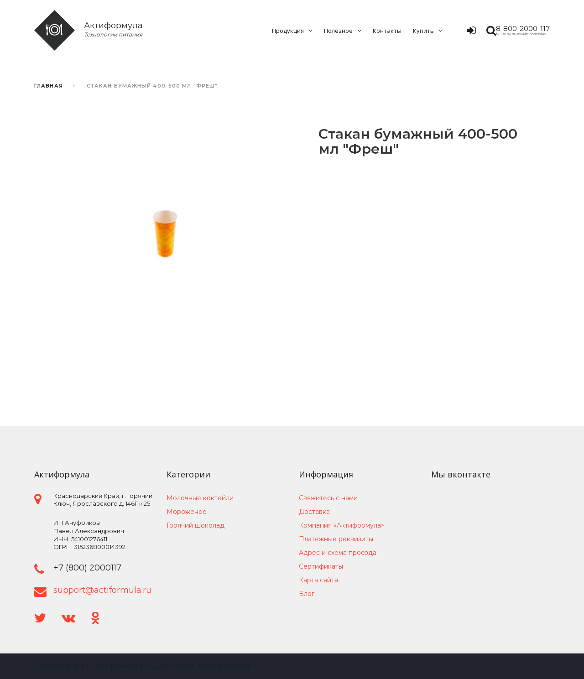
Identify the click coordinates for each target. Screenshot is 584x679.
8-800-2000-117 (523, 28)
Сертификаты (321, 566)
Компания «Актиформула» (341, 525)
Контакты (387, 30)
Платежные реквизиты (336, 539)
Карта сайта (318, 580)
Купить (423, 30)
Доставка (314, 512)
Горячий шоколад (195, 525)
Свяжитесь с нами (328, 498)
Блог (306, 594)
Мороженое (187, 512)
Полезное (338, 30)
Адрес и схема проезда (337, 553)
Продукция (288, 30)
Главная (48, 86)
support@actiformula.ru (102, 590)
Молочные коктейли (200, 498)
